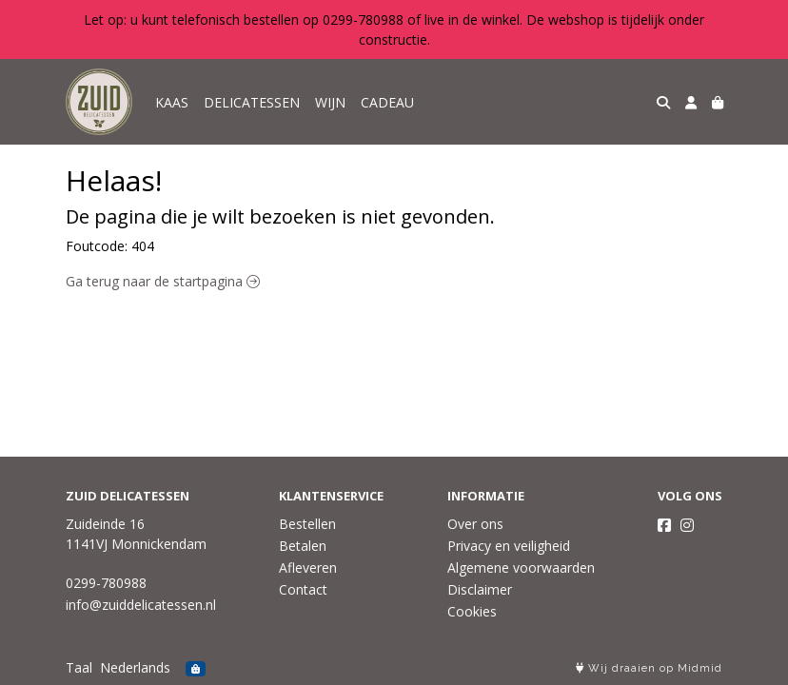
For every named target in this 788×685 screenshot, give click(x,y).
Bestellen (307, 524)
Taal (79, 667)
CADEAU (387, 102)
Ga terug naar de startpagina (163, 281)
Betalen (302, 546)
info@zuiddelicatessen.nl (141, 605)
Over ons (475, 524)
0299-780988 (106, 583)
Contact (303, 589)
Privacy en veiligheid (508, 546)
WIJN (330, 102)
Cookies (472, 611)
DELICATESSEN (252, 102)
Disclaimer (479, 589)
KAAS (171, 102)
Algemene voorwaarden (521, 567)
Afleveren (308, 567)
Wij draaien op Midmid (649, 668)
